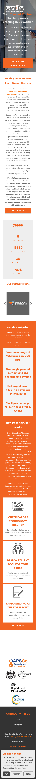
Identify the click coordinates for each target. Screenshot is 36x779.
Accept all (6, 773)
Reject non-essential (16, 773)
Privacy (13, 736)
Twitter (18, 719)
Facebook (18, 722)
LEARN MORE (18, 211)
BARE (22, 741)
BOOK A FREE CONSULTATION (18, 63)
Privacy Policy (20, 768)
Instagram (18, 724)
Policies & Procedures (24, 736)
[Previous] (5, 303)
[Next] (31, 303)
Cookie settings (28, 773)
